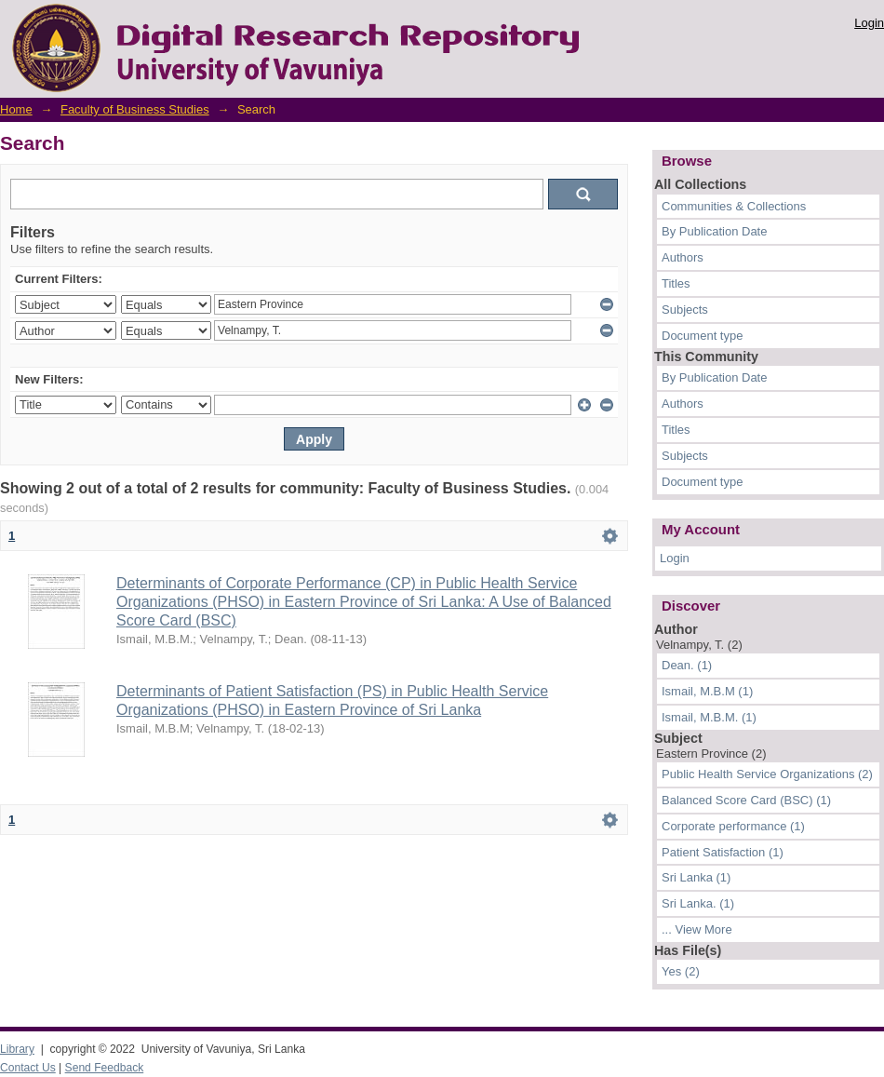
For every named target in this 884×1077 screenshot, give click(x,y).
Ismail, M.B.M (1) (707, 691)
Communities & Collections (734, 206)
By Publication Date (714, 231)
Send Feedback (104, 1067)
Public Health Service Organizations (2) (767, 774)
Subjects (685, 309)
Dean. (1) (687, 665)
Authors (682, 257)
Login (869, 23)
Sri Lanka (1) (696, 877)
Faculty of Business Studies (134, 109)
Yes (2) (681, 971)
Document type (702, 336)
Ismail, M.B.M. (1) (709, 717)
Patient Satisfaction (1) (723, 852)
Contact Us (28, 1067)
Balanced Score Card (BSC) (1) (746, 800)
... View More (697, 929)
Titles (676, 283)
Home (16, 109)
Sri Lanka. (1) (698, 903)
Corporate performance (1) (733, 826)
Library (17, 1049)
